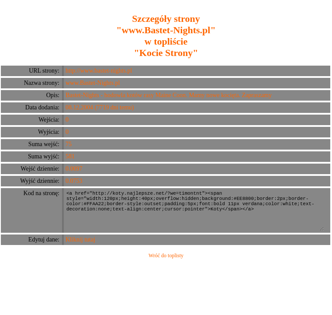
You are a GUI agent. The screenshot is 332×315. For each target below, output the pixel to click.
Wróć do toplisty (166, 255)
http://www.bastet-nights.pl (99, 70)
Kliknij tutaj (80, 239)
